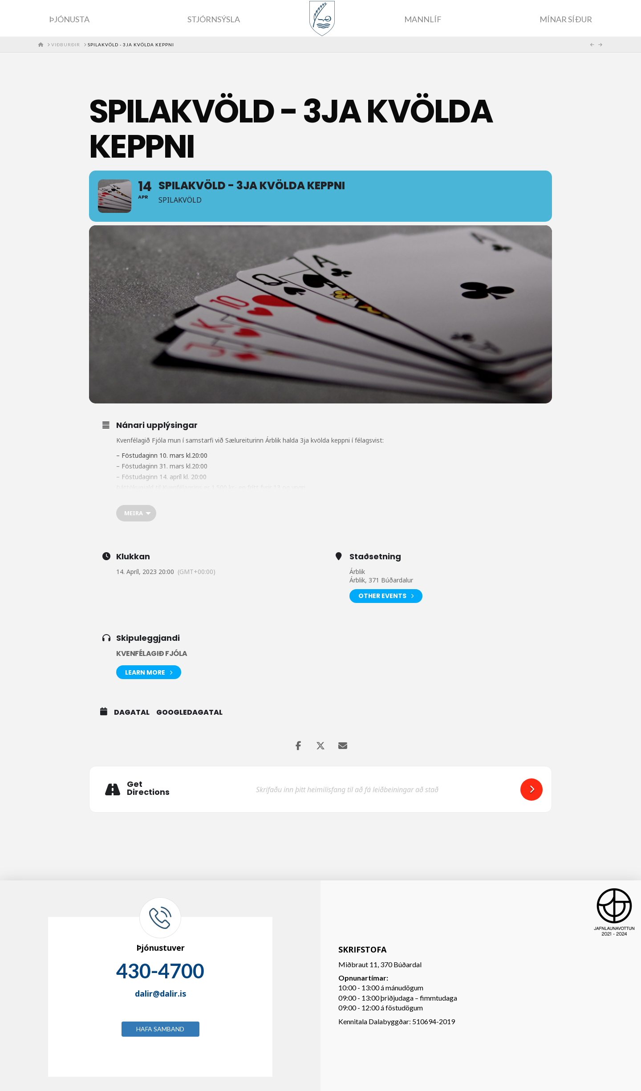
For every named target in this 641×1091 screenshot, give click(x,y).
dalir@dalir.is (160, 993)
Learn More (148, 672)
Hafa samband (160, 1029)
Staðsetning (375, 557)
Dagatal (132, 712)
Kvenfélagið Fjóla (151, 653)
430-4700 (160, 971)
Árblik (357, 571)
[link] (253, 440)
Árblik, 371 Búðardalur (381, 580)
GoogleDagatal (189, 712)
